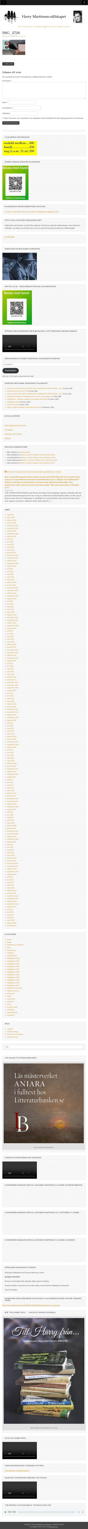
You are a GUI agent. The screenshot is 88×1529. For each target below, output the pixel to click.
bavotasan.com (53, 1527)
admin (6, 36)
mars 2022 (11, 642)
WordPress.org (12, 1037)
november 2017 (12, 769)
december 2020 (12, 682)
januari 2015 (11, 861)
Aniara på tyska (12, 404)
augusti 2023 (11, 599)
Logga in (10, 1029)
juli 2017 (10, 780)
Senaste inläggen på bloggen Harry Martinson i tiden (34, 472)
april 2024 (10, 577)
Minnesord (10, 993)
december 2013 (12, 896)
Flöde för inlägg (12, 1032)
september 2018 (13, 745)
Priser (9, 1004)
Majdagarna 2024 (13, 980)
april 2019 (10, 731)
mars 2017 (11, 790)
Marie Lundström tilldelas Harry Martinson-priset (24, 407)
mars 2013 (11, 920)
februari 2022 (12, 644)
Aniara (9, 939)
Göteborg (10, 953)
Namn (5, 102)
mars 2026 (11, 517)
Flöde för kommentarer (15, 1034)
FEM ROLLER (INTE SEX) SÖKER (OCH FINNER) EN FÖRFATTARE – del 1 (34, 394)
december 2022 (12, 617)
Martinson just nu (13, 991)
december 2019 (12, 709)
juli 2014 (10, 877)
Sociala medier (12, 1007)
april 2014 (10, 885)
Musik (9, 996)
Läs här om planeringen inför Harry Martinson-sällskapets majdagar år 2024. (32, 212)
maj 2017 (10, 785)
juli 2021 (10, 663)
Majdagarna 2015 (13, 964)
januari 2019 (11, 739)
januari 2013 (11, 926)
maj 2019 (10, 728)
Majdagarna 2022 (13, 974)
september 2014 (13, 872)
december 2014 (12, 863)
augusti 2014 (11, 874)
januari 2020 (11, 707)
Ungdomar (10, 1015)
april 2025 (10, 547)
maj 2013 (10, 915)
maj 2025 (10, 544)
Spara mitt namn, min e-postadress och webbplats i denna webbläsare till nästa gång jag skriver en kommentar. (44, 118)
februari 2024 (12, 582)
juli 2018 (10, 750)
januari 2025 (11, 553)
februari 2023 (12, 615)
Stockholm (10, 1010)
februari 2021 (12, 677)
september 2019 (13, 717)
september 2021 (13, 658)
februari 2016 (12, 826)
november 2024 (12, 558)
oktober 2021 (11, 655)
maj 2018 (10, 755)
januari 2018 (11, 766)
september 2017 (13, 774)
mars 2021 (11, 674)
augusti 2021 (11, 661)
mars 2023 (11, 612)
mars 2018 (11, 761)
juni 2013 (10, 912)
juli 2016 (10, 812)
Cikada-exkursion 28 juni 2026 (18, 391)
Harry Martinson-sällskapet (43, 1524)
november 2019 (12, 712)
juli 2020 (10, 693)
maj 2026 (10, 515)
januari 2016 (11, 828)
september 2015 (13, 839)
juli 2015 (10, 845)
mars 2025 (11, 550)
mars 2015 (11, 855)
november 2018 (12, 742)
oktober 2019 (11, 715)
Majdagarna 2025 (13, 983)
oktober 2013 (11, 901)
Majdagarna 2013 (13, 958)
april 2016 (10, 820)
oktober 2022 (11, 623)
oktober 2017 (11, 772)
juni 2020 (10, 696)
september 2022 (13, 626)
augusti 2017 (11, 777)
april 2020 (10, 699)
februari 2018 (12, 763)
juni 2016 (10, 815)
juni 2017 (10, 782)
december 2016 (12, 799)
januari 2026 (11, 523)
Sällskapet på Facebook (13, 434)
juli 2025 (10, 539)
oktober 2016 (11, 804)
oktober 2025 (11, 531)
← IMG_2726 (8, 64)
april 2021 (10, 672)
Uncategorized (12, 1012)
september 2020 (13, 688)
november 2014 (12, 866)
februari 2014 (12, 890)
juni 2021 (10, 666)
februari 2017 (12, 793)
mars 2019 (11, 734)
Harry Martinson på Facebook (15, 425)
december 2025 (12, 526)
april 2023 (10, 609)
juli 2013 (10, 909)
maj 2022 (10, 636)
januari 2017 (11, 796)
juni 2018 (10, 753)
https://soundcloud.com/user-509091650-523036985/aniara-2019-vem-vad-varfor (31, 1305)
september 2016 (13, 807)
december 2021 (12, 650)
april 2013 (10, 917)
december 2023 (12, 588)
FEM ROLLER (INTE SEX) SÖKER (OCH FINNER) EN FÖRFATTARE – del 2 (34, 388)
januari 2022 (11, 647)
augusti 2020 (11, 690)
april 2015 (10, 853)
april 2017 (10, 788)
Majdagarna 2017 (13, 969)
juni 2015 (10, 847)
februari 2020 (12, 704)
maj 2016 (10, 817)
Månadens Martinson (14, 988)
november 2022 (12, 620)
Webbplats (6, 113)
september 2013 (13, 904)
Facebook (9, 237)
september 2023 (13, 596)
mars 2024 (11, 580)
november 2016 (12, 801)
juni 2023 (10, 604)
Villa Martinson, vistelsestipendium (17, 1471)
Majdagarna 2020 (13, 972)
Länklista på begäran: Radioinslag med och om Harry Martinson (29, 396)
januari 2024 (11, 585)
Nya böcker (11, 999)
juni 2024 (10, 572)
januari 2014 (11, 893)
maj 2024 (10, 574)
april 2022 (10, 639)
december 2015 (12, 831)
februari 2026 (12, 520)
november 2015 (12, 834)
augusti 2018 (11, 747)
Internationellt (12, 956)
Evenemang (11, 950)
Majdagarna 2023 (13, 977)
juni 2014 (10, 880)
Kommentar (7, 81)
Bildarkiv (8, 438)
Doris (9, 947)
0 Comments (22, 36)
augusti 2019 (11, 720)
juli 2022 (10, 631)
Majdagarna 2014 (13, 961)
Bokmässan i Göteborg (15, 945)
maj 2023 (10, 607)
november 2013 (12, 899)
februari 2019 (12, 736)
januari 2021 (11, 680)
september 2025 (13, 534)
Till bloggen (9, 430)
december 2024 (12, 555)
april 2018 (10, 758)
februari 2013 (12, 923)
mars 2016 (11, 823)
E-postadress (7, 108)
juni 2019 (10, 726)
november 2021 (12, 653)
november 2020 (12, 685)
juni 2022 (10, 634)
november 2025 (12, 528)
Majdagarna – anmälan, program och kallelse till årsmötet (27, 399)
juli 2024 (10, 569)
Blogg (9, 942)
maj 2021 (10, 669)
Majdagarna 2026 (13, 402)
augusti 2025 (11, 536)
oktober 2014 (11, 869)
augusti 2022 (11, 628)
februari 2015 (12, 858)
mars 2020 (11, 701)
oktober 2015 (11, 836)
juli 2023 (10, 601)
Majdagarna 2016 (13, 966)
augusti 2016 (11, 809)
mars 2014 (11, 888)
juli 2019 (10, 723)
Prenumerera (10, 370)
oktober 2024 (11, 561)
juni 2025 (10, 542)
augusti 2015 (11, 842)
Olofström (10, 1001)
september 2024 (13, 563)
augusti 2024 (11, 566)
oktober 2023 (11, 593)
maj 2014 (10, 882)
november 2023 (12, 590)
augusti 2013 (11, 907)
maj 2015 (10, 850)
